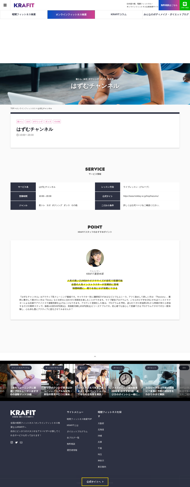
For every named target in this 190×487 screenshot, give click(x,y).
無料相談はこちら (169, 5)
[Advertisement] (95, 41)
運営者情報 (72, 450)
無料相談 (71, 444)
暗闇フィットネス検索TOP (79, 419)
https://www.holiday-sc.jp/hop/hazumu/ (140, 196)
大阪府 (101, 423)
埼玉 (100, 454)
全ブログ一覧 (73, 437)
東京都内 (102, 467)
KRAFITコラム (119, 14)
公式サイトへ (94, 481)
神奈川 (101, 460)
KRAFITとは (72, 425)
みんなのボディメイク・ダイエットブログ (166, 14)
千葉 (100, 448)
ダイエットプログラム (77, 431)
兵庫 (100, 442)
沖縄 (100, 436)
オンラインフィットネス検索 (71, 14)
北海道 (101, 429)
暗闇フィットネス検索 (24, 14)
